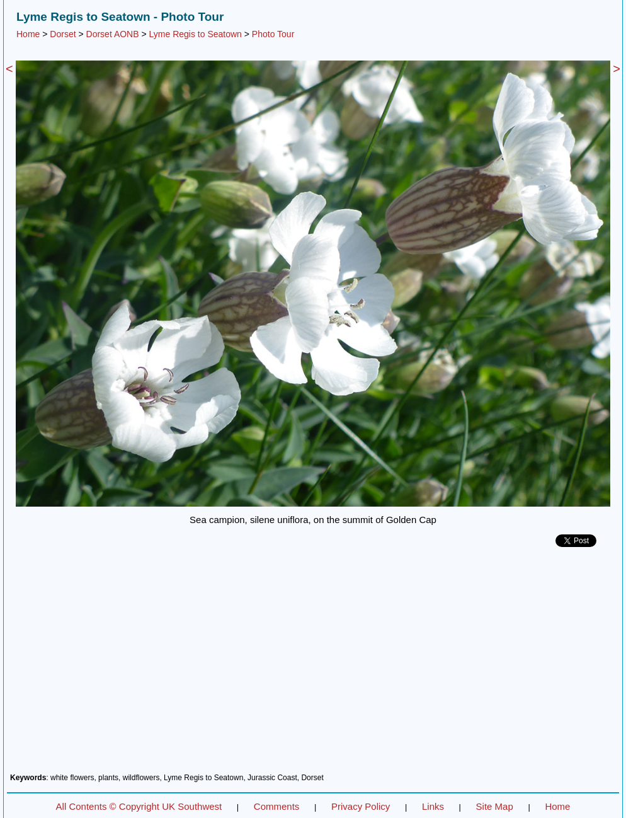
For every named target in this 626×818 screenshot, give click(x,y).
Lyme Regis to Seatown (195, 34)
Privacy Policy (360, 806)
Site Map (494, 806)
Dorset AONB (112, 34)
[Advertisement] (313, 665)
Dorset (63, 34)
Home (28, 34)
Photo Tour (273, 34)
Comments (277, 806)
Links (433, 806)
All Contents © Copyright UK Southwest (139, 806)
